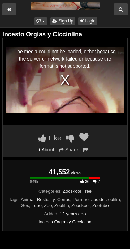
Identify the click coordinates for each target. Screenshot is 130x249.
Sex (25, 205)
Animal (28, 199)
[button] (40, 21)
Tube (37, 205)
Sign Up (62, 21)
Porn (77, 199)
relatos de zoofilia (102, 199)
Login (87, 21)
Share (68, 150)
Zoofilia (61, 205)
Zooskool (80, 205)
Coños (63, 199)
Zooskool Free (77, 191)
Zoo (48, 205)
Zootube (100, 205)
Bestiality (46, 199)
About (46, 150)
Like (49, 138)
